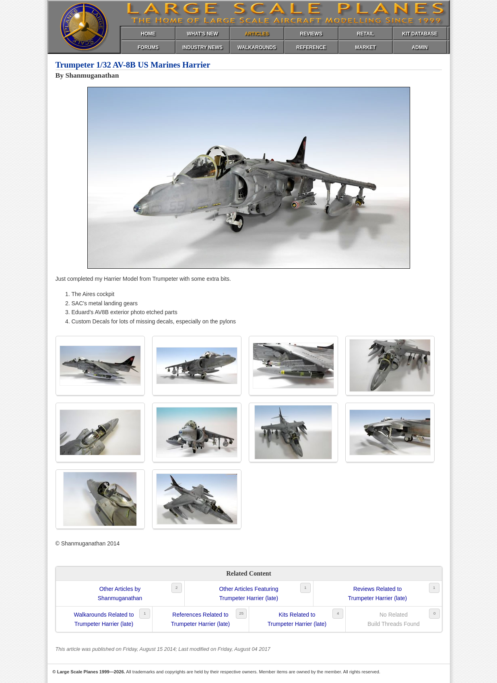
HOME (148, 34)
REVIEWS (311, 34)
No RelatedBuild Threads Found (393, 619)
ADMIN (419, 47)
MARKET (365, 47)
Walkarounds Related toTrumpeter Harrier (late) (104, 619)
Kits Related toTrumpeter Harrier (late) (297, 619)
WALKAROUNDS (256, 47)
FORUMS (148, 47)
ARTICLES (257, 34)
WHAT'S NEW (202, 34)
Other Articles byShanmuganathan (120, 593)
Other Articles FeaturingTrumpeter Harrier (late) (248, 593)
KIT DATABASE (419, 34)
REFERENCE (311, 47)
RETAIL (365, 34)
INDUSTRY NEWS (202, 47)
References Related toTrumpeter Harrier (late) (200, 619)
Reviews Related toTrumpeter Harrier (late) (377, 593)
